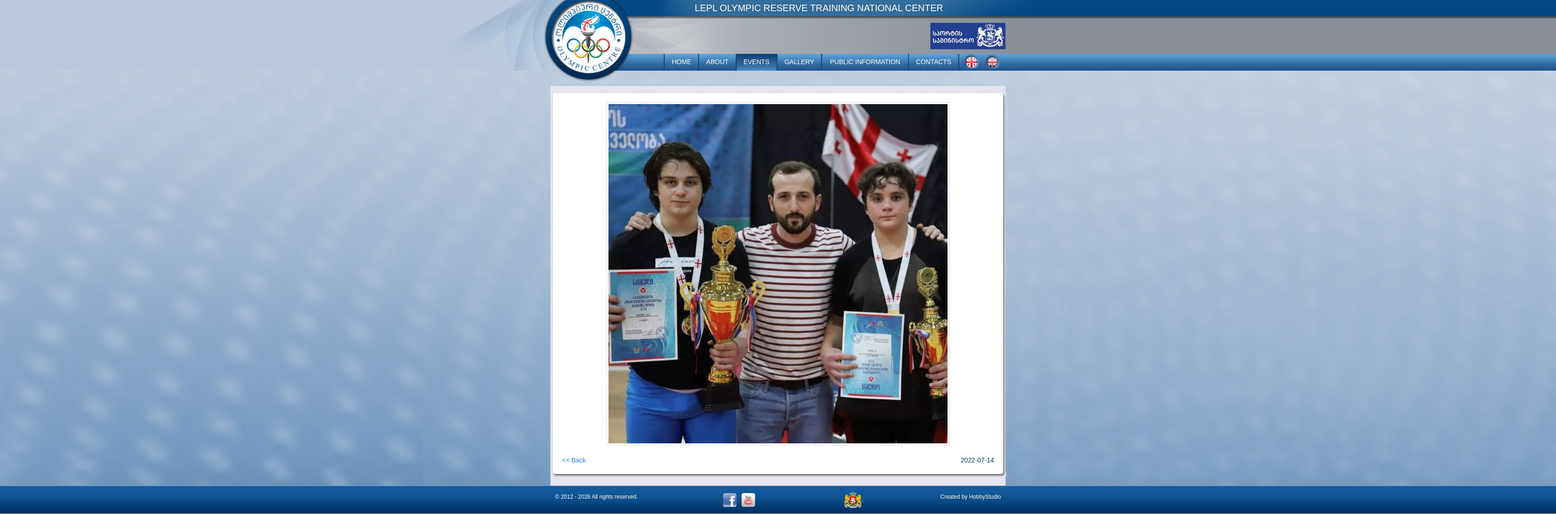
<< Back (574, 460)
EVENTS (757, 62)
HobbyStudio (985, 497)
